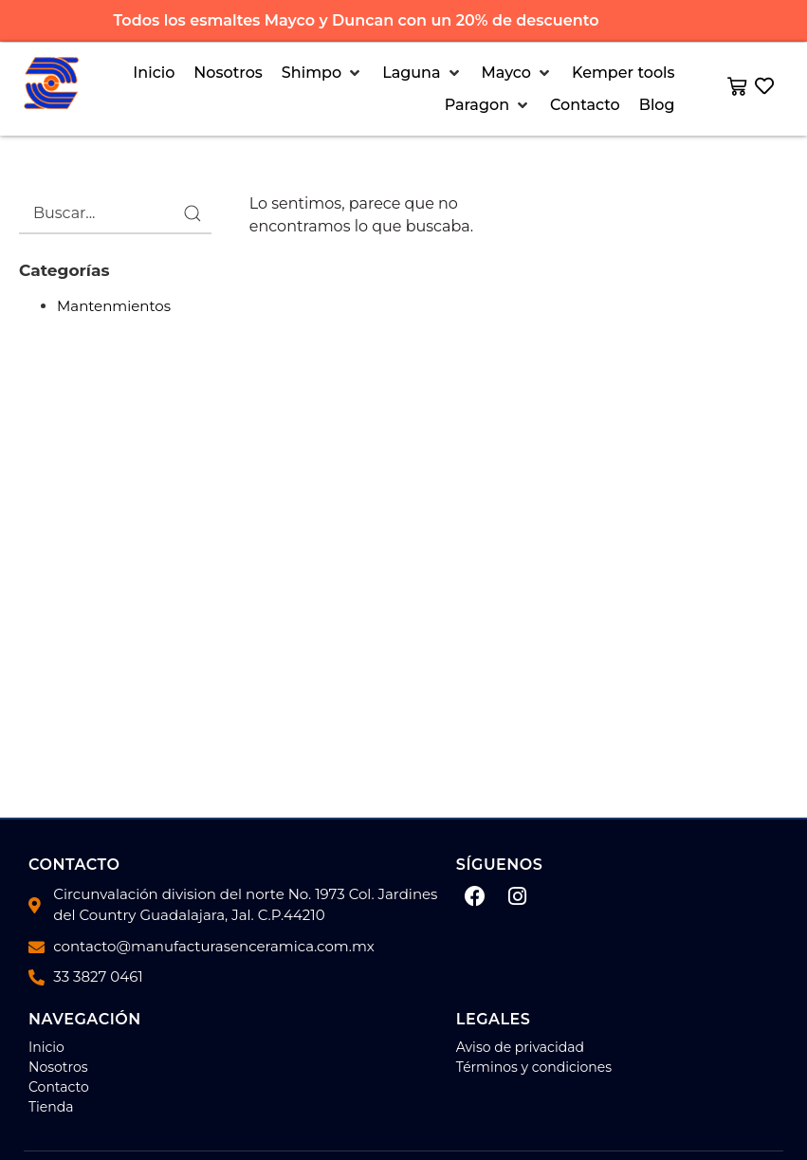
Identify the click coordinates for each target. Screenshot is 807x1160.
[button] (322, 73)
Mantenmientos (114, 306)
